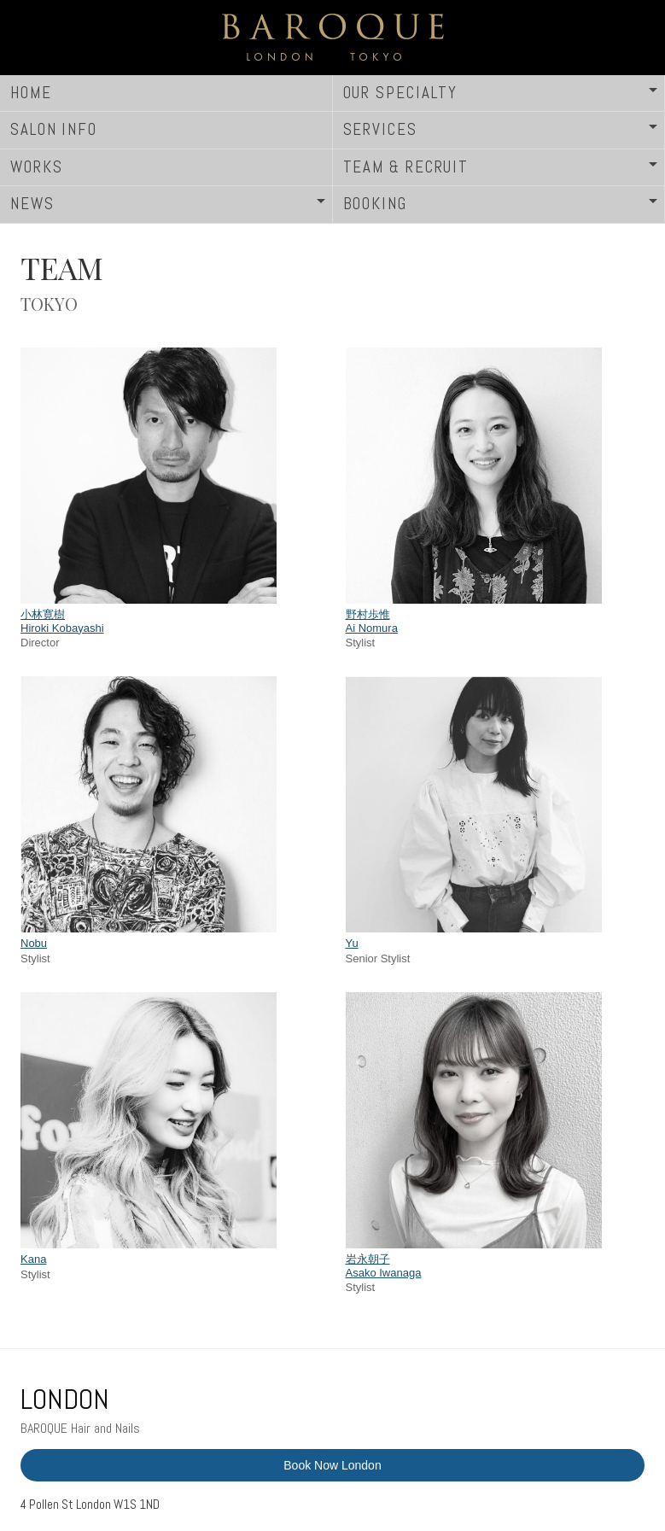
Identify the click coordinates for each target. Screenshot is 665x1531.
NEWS (32, 203)
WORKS (36, 167)
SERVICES (380, 129)
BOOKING (375, 203)
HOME (31, 92)
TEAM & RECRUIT (406, 167)
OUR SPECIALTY (400, 92)
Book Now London (332, 1465)
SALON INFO (53, 129)
